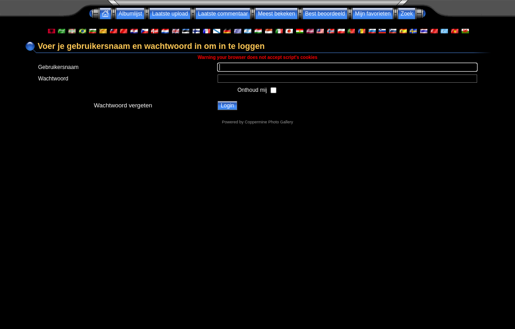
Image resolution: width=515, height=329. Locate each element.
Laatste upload (170, 14)
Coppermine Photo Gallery (268, 122)
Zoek (407, 14)
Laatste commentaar (223, 14)
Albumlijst (130, 14)
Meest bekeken (276, 14)
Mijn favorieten (372, 14)
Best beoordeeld (325, 14)
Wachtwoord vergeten (123, 105)
